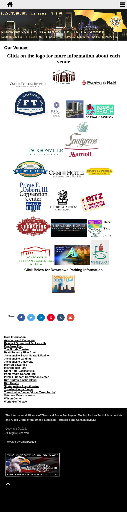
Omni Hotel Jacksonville (19, 370)
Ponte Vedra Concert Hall (20, 374)
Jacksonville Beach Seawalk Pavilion (27, 355)
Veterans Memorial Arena (20, 395)
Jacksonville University (18, 361)
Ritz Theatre (11, 383)
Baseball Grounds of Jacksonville (25, 343)
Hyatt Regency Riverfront (20, 352)
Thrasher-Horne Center (18, 389)
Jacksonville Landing (17, 358)
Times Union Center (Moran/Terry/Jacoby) (30, 392)
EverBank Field (13, 346)
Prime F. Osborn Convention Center (26, 377)
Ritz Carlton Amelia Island (20, 380)
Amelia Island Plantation (19, 340)
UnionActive (28, 441)
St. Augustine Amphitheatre (21, 386)
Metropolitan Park (15, 367)
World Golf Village (15, 401)
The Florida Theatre (16, 349)
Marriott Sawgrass (15, 364)
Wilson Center (13, 398)
